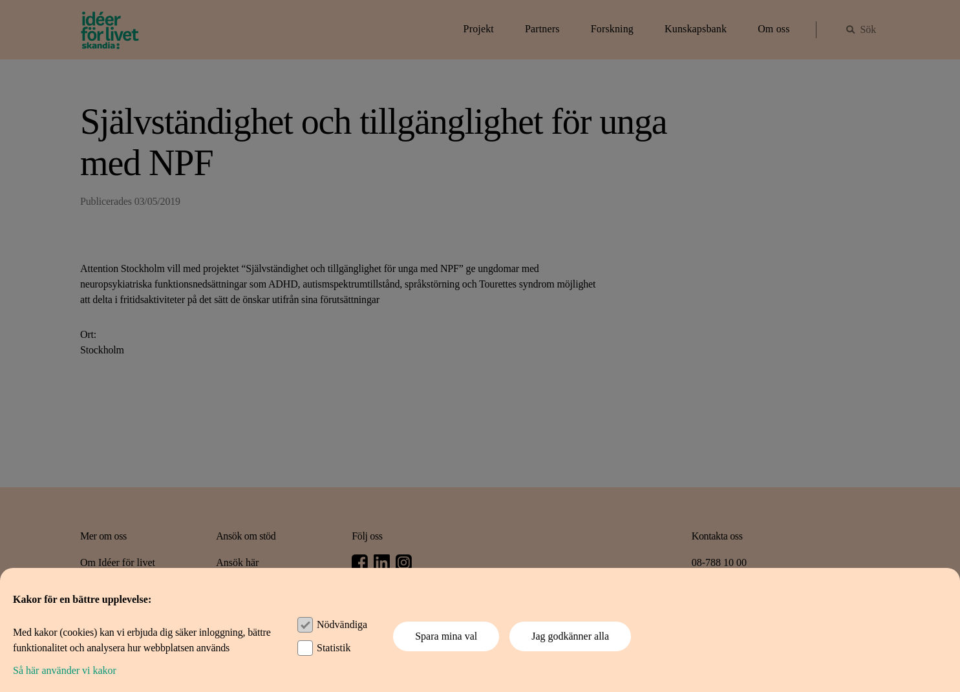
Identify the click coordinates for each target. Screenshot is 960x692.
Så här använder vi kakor (64, 670)
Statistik (333, 647)
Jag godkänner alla (570, 636)
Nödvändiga (342, 624)
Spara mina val (446, 636)
